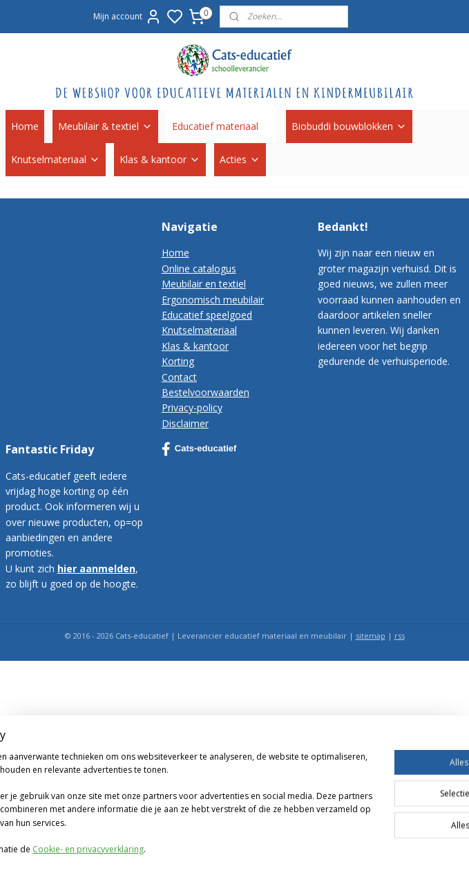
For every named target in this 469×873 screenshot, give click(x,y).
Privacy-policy (192, 407)
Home (25, 126)
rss (399, 635)
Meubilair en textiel (204, 283)
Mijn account (127, 16)
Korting (178, 361)
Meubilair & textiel (105, 126)
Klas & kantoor (159, 159)
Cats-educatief (199, 449)
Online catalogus (199, 268)
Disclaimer (185, 423)
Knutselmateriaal (55, 159)
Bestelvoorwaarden (205, 392)
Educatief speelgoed (207, 314)
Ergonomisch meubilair (213, 299)
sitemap (370, 635)
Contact (179, 377)
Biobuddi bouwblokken (349, 126)
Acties (240, 159)
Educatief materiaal (222, 126)
